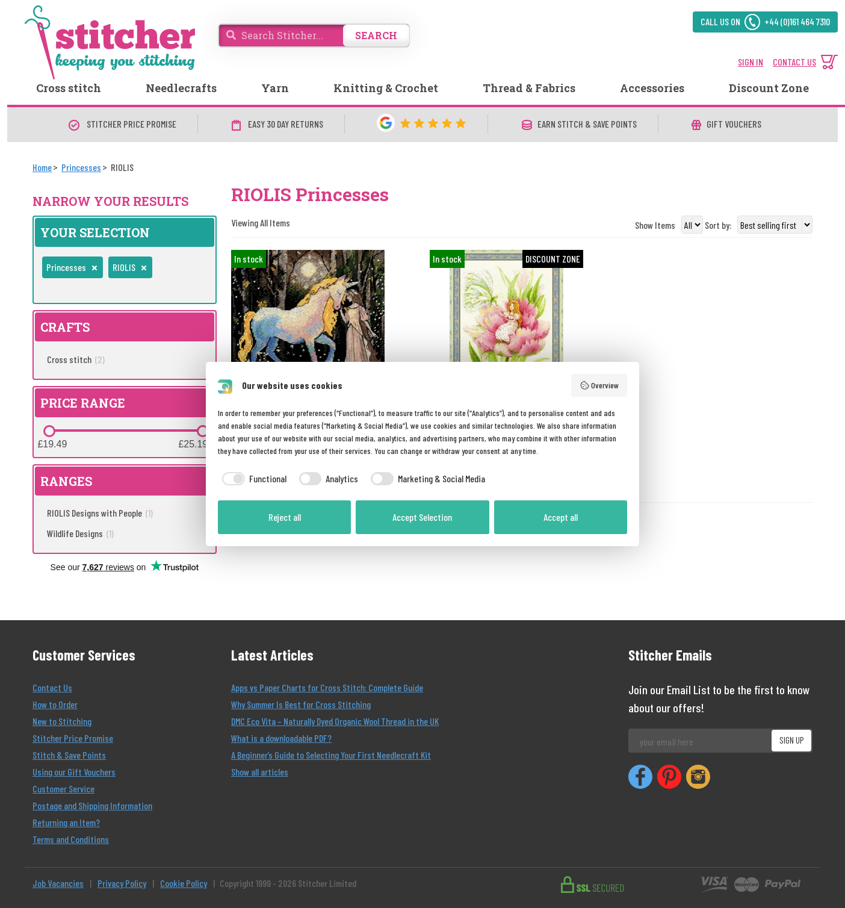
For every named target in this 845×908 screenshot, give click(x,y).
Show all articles (259, 771)
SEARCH (376, 35)
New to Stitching (61, 721)
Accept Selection (422, 517)
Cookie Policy (183, 883)
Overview (599, 385)
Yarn (275, 88)
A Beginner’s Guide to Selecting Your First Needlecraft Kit (331, 754)
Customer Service (63, 788)
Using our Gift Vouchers (74, 771)
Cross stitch (68, 88)
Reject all (284, 517)
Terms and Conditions (70, 839)
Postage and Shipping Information (92, 805)
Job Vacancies (58, 883)
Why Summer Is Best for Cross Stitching (301, 704)
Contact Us (52, 687)
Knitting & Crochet (385, 88)
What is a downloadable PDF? (281, 738)
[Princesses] (81, 167)
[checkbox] (252, 478)
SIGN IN (750, 61)
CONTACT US (794, 61)
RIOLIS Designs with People (100, 512)
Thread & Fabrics (529, 88)
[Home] (42, 167)
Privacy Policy (122, 883)
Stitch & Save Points (69, 754)
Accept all (560, 517)
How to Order (55, 704)
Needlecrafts (181, 88)
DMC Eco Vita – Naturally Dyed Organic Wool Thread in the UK (335, 721)
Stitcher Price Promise (72, 738)
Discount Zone (769, 88)
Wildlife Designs (80, 533)
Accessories (652, 88)
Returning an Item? (66, 822)
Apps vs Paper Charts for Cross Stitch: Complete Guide (327, 687)
